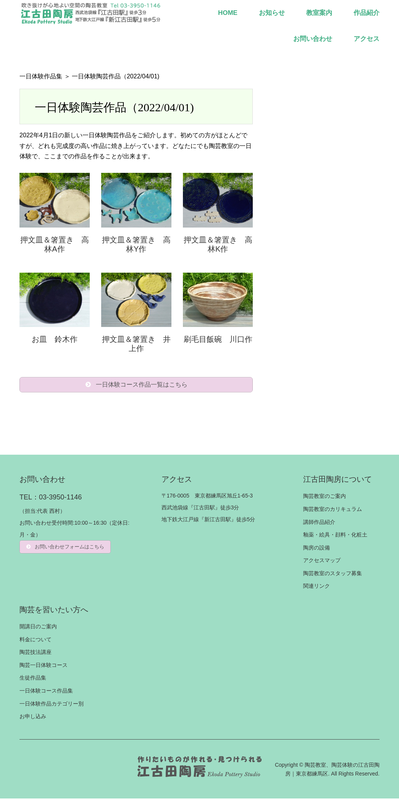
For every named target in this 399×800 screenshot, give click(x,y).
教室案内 (319, 12)
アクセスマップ (322, 562)
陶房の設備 (316, 549)
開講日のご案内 (38, 628)
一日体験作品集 (40, 76)
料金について (35, 641)
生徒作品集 (32, 679)
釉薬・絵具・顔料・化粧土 (335, 536)
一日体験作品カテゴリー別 (51, 705)
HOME (227, 12)
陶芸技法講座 (35, 653)
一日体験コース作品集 (46, 692)
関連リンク (316, 587)
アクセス (367, 38)
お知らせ (272, 12)
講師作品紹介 (319, 523)
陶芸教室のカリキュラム (332, 510)
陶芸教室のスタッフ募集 (332, 575)
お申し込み (32, 718)
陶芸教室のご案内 (324, 497)
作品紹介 (367, 12)
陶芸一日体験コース (43, 666)
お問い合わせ (312, 38)
